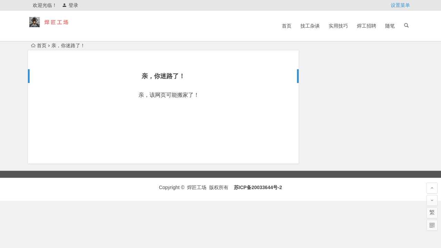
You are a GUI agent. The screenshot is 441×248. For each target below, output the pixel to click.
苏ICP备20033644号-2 (258, 187)
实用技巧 (338, 26)
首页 (286, 26)
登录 (70, 5)
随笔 (390, 26)
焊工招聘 (366, 26)
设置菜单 (400, 5)
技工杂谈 (310, 26)
